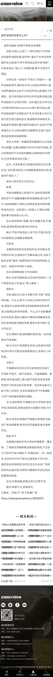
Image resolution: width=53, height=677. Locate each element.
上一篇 (49, 31)
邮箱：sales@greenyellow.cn (13, 656)
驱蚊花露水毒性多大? (39, 553)
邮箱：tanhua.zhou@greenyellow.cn (16, 644)
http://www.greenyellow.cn (17, 498)
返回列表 (8, 29)
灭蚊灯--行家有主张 (39, 547)
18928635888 (12, 641)
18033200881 (23, 641)
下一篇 (43, 36)
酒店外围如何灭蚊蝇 (39, 575)
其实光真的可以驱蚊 (13, 558)
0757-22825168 (13, 653)
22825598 (24, 653)
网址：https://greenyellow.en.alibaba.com (19, 659)
